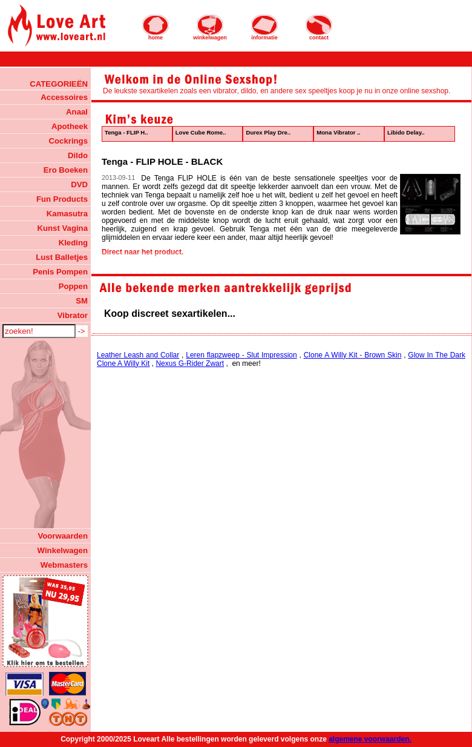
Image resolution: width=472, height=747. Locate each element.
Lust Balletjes (62, 257)
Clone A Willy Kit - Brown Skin (353, 355)
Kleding (73, 242)
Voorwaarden (63, 535)
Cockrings (68, 140)
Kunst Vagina (62, 228)
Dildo (78, 155)
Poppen (73, 286)
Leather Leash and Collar (138, 355)
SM (82, 300)
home (155, 27)
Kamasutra (67, 213)
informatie (264, 27)
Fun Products (62, 199)
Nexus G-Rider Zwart (190, 363)
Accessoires (64, 97)
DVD (79, 184)
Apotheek (69, 126)
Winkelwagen (63, 550)
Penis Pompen (60, 271)
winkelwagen (210, 27)
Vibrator (72, 315)
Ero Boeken (66, 169)
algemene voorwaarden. (370, 739)
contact (319, 27)
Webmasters (64, 564)
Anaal (77, 111)
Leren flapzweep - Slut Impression (241, 355)
